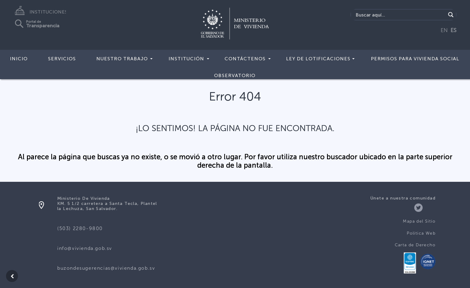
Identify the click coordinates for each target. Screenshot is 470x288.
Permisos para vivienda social (415, 59)
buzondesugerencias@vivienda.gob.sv (106, 268)
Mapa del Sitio (419, 221)
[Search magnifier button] (451, 15)
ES (454, 30)
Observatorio (234, 75)
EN (444, 30)
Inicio (19, 59)
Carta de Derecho (415, 245)
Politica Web (421, 233)
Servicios (62, 59)
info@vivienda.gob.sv (84, 248)
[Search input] (400, 15)
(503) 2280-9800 (80, 228)
